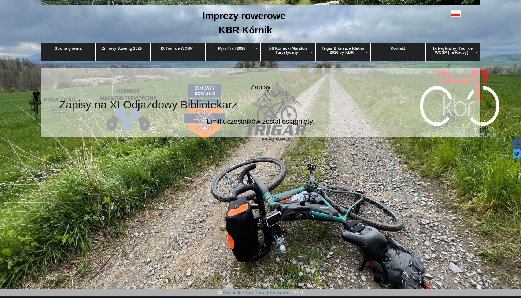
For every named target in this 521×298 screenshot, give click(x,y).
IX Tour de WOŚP (182, 48)
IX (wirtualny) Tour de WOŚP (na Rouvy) (455, 50)
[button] (439, 13)
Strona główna (68, 48)
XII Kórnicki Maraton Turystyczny (291, 50)
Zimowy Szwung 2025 (125, 48)
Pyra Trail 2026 (238, 48)
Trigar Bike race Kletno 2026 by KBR (345, 50)
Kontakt (398, 48)
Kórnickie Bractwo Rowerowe (256, 292)
